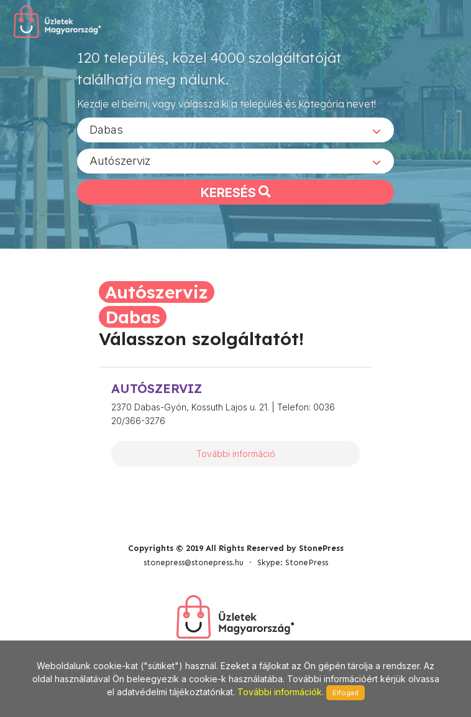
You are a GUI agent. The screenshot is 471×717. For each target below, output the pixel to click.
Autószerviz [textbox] (119, 160)
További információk (279, 692)
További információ (235, 453)
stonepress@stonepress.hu (194, 562)
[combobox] (235, 130)
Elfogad (345, 692)
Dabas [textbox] (106, 129)
